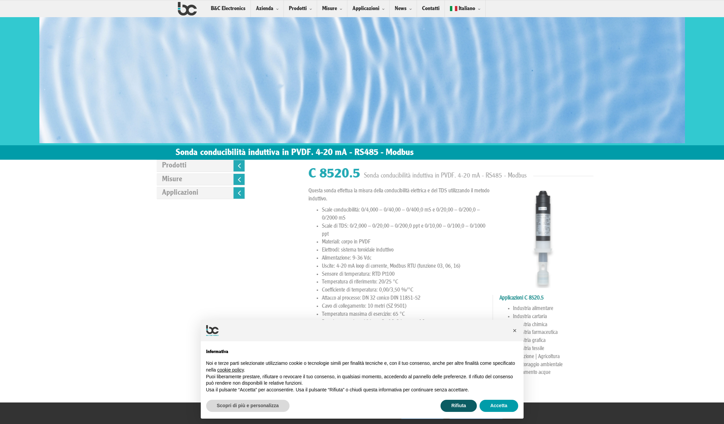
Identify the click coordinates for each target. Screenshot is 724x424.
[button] (514, 330)
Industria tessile (679, 349)
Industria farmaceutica (685, 333)
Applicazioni (365, 8)
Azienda (264, 8)
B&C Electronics (228, 8)
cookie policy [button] (230, 370)
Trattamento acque (682, 373)
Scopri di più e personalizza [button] (248, 405)
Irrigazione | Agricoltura (686, 357)
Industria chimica (680, 325)
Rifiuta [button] (458, 405)
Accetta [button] (498, 405)
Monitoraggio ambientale (688, 365)
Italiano (462, 8)
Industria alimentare (683, 309)
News (401, 8)
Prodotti (298, 8)
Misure (329, 8)
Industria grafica (679, 341)
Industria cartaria (680, 317)
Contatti (431, 8)
